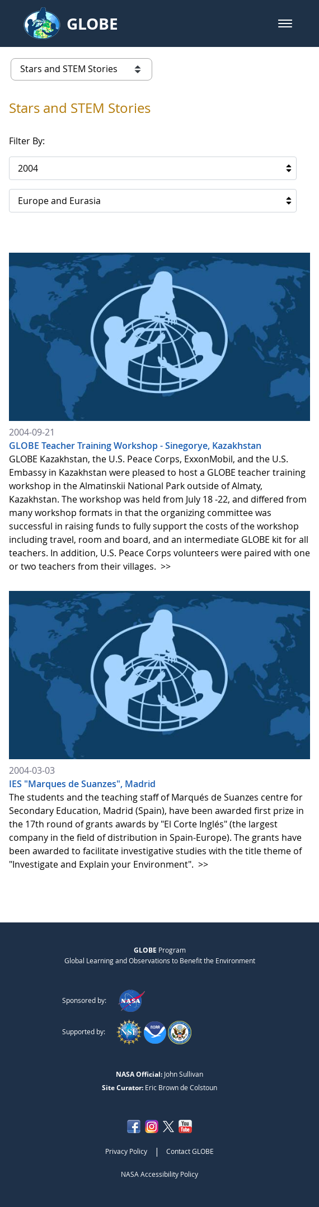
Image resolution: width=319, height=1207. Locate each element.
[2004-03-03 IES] (159, 731)
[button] (285, 23)
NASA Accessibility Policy (159, 1174)
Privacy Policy (126, 1151)
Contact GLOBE (190, 1151)
